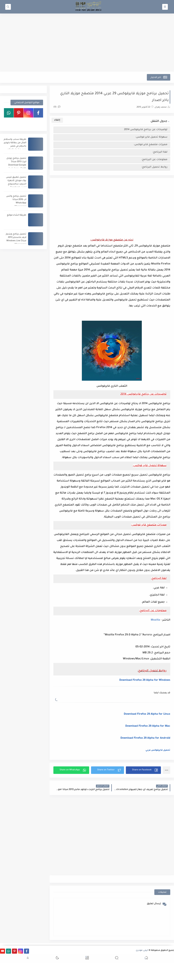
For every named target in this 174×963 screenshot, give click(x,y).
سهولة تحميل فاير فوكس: (151, 137)
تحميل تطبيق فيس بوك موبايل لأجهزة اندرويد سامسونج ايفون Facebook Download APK (16, 184)
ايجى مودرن (142, 950)
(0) (56, 107)
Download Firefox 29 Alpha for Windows (144, 680)
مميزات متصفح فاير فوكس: (150, 144)
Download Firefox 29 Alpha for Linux (147, 714)
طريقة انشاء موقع (16, 215)
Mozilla (155, 620)
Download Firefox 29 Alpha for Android (145, 738)
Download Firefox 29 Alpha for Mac (147, 726)
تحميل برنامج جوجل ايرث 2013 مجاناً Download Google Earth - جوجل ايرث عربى (16, 165)
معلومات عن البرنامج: (154, 159)
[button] (143, 770)
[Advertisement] (87, 42)
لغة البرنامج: (159, 152)
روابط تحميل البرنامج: (154, 167)
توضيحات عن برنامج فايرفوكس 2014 (145, 129)
